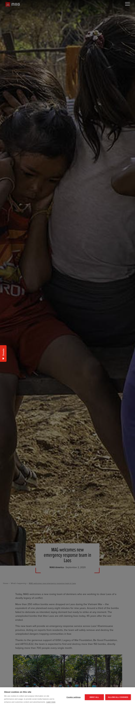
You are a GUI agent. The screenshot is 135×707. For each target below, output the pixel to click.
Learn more (50, 702)
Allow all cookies (118, 697)
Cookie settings (73, 697)
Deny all (94, 697)
